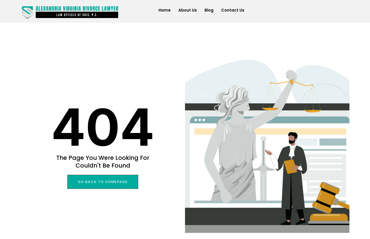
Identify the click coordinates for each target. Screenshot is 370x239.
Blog (209, 10)
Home (165, 10)
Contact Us (232, 10)
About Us (187, 10)
